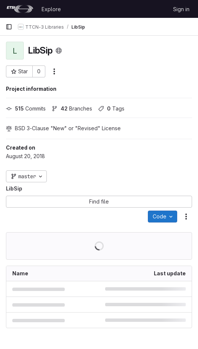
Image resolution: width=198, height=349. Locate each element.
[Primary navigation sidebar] (9, 27)
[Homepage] (20, 9)
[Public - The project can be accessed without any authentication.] (59, 51)
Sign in (181, 9)
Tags (111, 108)
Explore (51, 9)
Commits (26, 108)
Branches (72, 108)
